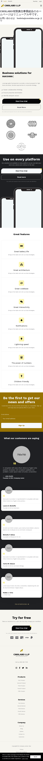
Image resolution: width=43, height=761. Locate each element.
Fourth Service (21, 711)
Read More (21, 107)
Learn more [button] (25, 758)
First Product (21, 680)
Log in (40, 1)
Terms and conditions (21, 752)
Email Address (5, 414)
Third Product (21, 685)
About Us (21, 726)
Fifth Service (21, 714)
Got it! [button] (35, 756)
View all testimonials (21, 604)
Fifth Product (21, 691)
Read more (21, 177)
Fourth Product (21, 688)
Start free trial (21, 101)
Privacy (21, 749)
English (5, 1)
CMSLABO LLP (13, 5)
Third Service (21, 708)
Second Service (21, 706)
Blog (21, 728)
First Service (21, 703)
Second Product (21, 683)
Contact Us (21, 734)
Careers (21, 731)
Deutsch (10, 1)
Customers (21, 736)
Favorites (35, 1)
